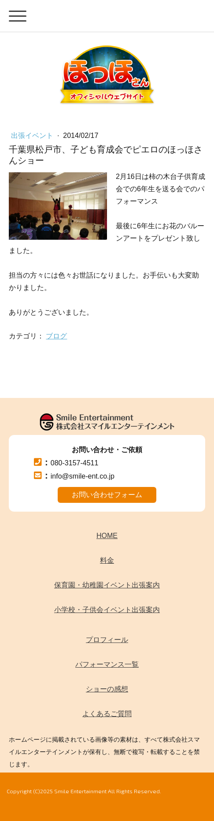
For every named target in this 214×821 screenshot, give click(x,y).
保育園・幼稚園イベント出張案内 (107, 585)
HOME (107, 535)
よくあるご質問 (107, 713)
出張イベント (33, 135)
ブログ (56, 336)
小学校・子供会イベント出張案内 (107, 609)
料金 (107, 560)
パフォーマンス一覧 (107, 664)
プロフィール (107, 639)
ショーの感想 (107, 689)
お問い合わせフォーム (107, 494)
